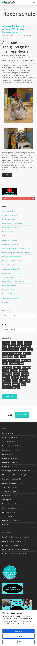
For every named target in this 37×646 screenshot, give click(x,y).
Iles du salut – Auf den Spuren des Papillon (15, 549)
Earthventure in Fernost (9, 240)
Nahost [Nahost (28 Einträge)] (5, 364)
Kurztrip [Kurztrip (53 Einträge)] (23, 357)
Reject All (19, 642)
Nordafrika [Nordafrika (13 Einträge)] (16, 367)
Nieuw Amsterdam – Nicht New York (14, 541)
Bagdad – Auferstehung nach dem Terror (15, 553)
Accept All (18, 631)
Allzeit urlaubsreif (7, 211)
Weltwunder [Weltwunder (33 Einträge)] (7, 384)
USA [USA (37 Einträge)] (28, 381)
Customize (18, 636)
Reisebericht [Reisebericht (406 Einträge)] (24, 370)
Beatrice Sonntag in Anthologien (12, 223)
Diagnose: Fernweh (8, 290)
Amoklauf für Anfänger (9, 215)
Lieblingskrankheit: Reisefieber (11, 257)
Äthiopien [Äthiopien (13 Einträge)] (16, 388)
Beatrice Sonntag (8, 35)
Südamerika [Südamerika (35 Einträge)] (6, 381)
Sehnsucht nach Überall (21, 35)
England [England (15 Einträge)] (22, 350)
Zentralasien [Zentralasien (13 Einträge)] (7, 388)
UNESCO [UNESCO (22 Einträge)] (22, 381)
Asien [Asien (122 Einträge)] (4, 346)
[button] (34, 2)
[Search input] (17, 198)
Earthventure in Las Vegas (10, 244)
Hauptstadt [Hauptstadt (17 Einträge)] (27, 353)
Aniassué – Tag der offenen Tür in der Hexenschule (13, 29)
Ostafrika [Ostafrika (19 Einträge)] (6, 370)
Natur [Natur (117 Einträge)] (22, 364)
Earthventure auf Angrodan (11, 236)
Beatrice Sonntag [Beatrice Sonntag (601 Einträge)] (14, 346)
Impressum (5, 302)
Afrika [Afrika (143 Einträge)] (13, 343)
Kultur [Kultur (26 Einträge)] (17, 357)
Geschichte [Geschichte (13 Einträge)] (6, 353)
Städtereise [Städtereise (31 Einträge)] (15, 377)
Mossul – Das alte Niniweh (10, 545)
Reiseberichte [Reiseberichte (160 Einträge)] (7, 374)
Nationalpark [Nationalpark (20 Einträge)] (14, 364)
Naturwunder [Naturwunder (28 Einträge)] (7, 367)
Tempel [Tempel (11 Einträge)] (15, 381)
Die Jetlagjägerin (7, 232)
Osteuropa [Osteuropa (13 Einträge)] (14, 370)
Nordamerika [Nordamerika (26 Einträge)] (26, 367)
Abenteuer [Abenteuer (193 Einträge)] (6, 343)
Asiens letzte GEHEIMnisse (10, 298)
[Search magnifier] (33, 198)
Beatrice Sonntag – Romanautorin (13, 281)
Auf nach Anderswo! (8, 219)
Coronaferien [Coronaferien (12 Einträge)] (26, 346)
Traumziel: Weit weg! (8, 294)
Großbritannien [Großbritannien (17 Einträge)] (17, 353)
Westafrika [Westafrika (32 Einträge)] (16, 384)
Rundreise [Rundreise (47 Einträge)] (6, 377)
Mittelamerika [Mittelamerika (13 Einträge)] (25, 360)
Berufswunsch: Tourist (9, 286)
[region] (18, 628)
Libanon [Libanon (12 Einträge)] (16, 360)
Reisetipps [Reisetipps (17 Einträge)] (25, 374)
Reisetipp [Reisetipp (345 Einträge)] (16, 374)
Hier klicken (22, 415)
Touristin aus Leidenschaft (10, 269)
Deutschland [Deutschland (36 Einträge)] (7, 350)
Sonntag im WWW (8, 277)
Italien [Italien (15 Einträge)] (11, 357)
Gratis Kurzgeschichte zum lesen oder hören (16, 248)
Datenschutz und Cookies (10, 228)
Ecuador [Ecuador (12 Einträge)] (15, 350)
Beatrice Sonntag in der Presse (12, 273)
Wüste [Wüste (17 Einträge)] (24, 384)
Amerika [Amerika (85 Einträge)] (20, 343)
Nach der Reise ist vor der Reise (12, 261)
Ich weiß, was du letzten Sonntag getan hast (16, 252)
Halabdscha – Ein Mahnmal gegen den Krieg (16, 537)
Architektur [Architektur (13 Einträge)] (28, 343)
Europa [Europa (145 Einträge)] (29, 350)
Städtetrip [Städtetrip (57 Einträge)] (24, 377)
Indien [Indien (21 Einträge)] (5, 357)
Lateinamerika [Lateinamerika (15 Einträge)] (7, 360)
